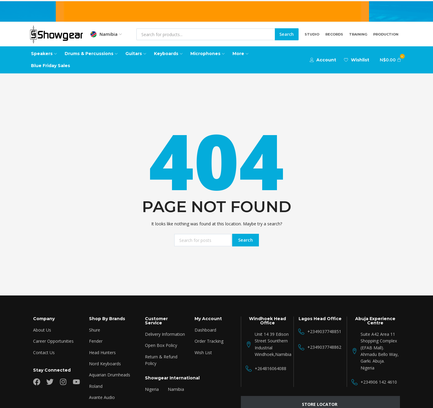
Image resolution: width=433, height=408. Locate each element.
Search (286, 34)
